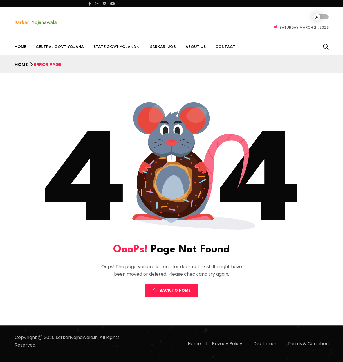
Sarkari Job (163, 46)
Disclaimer (265, 343)
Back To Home (172, 290)
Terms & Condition (308, 343)
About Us (195, 46)
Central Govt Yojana (60, 46)
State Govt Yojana (114, 46)
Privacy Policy (227, 343)
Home (20, 46)
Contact (225, 46)
